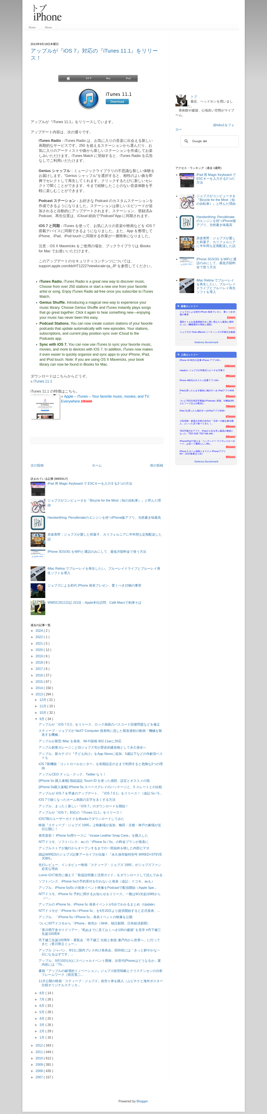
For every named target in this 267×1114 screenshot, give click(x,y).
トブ (194, 96)
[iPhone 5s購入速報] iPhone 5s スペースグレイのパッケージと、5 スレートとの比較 (100, 787)
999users (230, 376)
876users (230, 396)
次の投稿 (37, 465)
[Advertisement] (152, 14)
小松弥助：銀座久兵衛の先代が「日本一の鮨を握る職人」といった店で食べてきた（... (207, 422)
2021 (39, 643)
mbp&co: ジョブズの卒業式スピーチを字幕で (202, 370)
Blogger (142, 1101)
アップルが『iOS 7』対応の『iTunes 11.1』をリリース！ (80, 812)
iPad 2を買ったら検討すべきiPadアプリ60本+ (203, 410)
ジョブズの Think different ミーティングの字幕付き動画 (207, 332)
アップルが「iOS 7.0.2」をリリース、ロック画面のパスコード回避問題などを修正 (99, 724)
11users (231, 317)
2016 (39, 675)
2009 (39, 1064)
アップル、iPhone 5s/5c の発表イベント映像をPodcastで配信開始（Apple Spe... (97, 887)
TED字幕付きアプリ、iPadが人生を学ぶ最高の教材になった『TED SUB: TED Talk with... (206, 432)
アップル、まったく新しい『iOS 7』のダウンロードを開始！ (83, 806)
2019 (39, 656)
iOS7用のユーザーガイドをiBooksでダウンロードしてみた (81, 819)
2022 (39, 637)
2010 (39, 1058)
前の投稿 (156, 465)
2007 (39, 1077)
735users (230, 406)
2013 (39, 694)
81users (231, 337)
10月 (43, 712)
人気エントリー (187, 354)
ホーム (97, 465)
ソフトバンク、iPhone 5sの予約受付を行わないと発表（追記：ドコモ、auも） (97, 881)
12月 (43, 699)
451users (230, 447)
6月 (42, 1005)
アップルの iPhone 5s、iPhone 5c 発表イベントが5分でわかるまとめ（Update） (98, 904)
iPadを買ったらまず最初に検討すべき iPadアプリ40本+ (207, 391)
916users (230, 386)
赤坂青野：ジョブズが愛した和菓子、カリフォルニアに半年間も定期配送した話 (216, 242)
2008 (39, 1071)
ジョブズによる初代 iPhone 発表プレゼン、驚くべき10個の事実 (95, 585)
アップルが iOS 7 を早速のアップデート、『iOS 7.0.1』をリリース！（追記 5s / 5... (100, 793)
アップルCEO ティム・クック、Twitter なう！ (72, 774)
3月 (42, 1025)
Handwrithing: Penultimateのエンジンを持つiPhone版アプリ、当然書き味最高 (104, 517)
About (48, 27)
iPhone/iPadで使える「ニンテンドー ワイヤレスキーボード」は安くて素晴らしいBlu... (207, 442)
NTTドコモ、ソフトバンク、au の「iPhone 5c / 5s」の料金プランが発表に (93, 842)
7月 (42, 999)
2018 (39, 662)
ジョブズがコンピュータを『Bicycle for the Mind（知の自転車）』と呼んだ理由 (216, 199)
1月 (42, 1037)
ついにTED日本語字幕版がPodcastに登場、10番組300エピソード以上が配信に (207, 402)
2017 (39, 669)
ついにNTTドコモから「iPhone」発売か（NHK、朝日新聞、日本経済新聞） (94, 923)
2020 (39, 650)
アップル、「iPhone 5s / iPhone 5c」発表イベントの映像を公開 (85, 917)
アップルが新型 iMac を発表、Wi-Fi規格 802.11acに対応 (80, 741)
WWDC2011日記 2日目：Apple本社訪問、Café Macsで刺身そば (94, 602)
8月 (42, 993)
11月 (43, 706)
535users (230, 436)
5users (231, 327)
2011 (39, 1052)
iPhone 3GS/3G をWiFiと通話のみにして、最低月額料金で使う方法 (97, 551)
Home (32, 27)
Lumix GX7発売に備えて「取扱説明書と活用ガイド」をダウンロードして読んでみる (100, 875)
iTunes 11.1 (42, 381)
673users (230, 416)
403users (230, 457)
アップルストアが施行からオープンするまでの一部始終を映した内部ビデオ (94, 848)
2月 (42, 1031)
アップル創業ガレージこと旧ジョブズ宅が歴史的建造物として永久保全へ (92, 747)
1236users (230, 366)
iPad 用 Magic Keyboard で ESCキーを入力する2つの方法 (90, 483)
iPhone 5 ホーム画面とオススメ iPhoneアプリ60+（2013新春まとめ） (203, 452)
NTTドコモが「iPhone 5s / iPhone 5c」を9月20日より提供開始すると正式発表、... (99, 910)
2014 (39, 688)
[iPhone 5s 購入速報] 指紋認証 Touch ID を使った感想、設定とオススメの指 (94, 780)
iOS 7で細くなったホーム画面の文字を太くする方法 (77, 799)
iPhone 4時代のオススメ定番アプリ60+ (199, 380)
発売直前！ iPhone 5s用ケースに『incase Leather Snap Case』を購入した (93, 835)
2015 (39, 681)
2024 (39, 630)
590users (230, 426)
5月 (42, 1012)
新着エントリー (187, 306)
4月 (42, 1018)
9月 (42, 719)
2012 (39, 1045)
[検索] (209, 141)
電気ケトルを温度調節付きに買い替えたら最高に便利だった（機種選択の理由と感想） (207, 323)
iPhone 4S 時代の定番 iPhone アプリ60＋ (200, 360)
